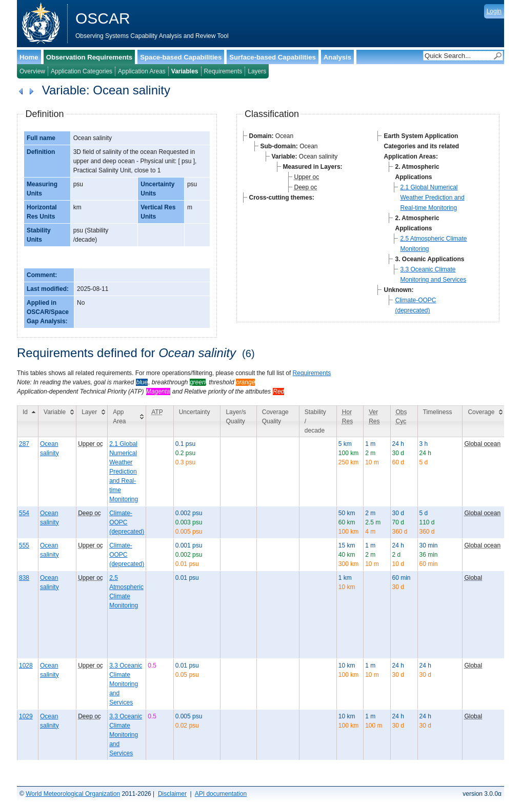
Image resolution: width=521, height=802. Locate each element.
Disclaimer (172, 793)
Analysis (337, 57)
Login (494, 11)
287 (24, 443)
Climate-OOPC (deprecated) (126, 522)
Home (28, 57)
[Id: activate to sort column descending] (27, 421)
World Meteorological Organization (73, 793)
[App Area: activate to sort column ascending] (127, 421)
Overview (32, 71)
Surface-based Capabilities (272, 57)
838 (24, 577)
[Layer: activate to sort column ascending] (92, 421)
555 (24, 545)
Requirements (223, 71)
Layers (257, 71)
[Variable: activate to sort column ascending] (57, 421)
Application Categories (81, 71)
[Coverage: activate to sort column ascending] (484, 421)
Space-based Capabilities (181, 57)
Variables (184, 71)
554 (24, 513)
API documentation (221, 793)
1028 (26, 665)
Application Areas (142, 71)
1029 (26, 716)
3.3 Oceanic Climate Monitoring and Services (125, 684)
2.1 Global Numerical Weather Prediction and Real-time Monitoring (432, 197)
